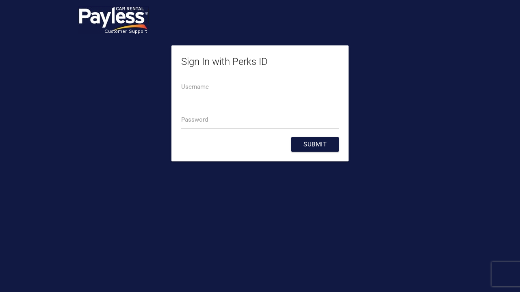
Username (195, 86)
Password (194, 119)
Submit (315, 144)
